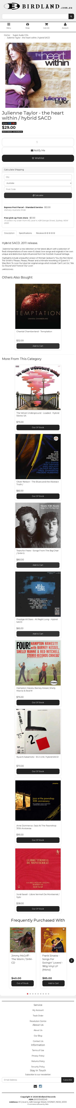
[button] (33, 929)
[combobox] (35, 16)
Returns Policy (38, 1061)
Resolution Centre (38, 1021)
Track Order (38, 1016)
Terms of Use (38, 1050)
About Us (38, 1030)
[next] (71, 960)
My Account (38, 1010)
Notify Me (38, 150)
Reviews (45, 233)
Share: (9, 123)
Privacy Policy (38, 1056)
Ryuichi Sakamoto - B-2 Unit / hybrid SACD (37, 757)
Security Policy (38, 1067)
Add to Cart (38, 346)
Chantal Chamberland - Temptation (34, 331)
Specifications (25, 233)
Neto (46, 1104)
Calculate (38, 195)
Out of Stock (22, 983)
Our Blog (38, 1036)
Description (9, 233)
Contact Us (38, 1041)
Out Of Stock (38, 427)
